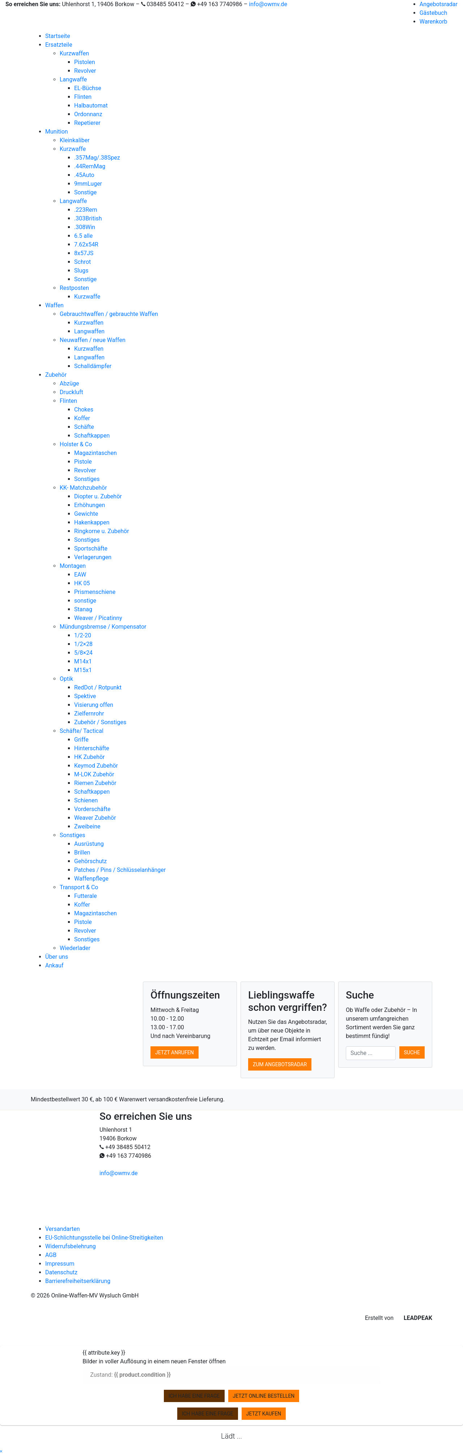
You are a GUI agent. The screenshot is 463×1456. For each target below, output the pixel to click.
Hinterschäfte (91, 748)
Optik (66, 678)
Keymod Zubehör (96, 765)
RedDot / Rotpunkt (98, 687)
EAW (80, 574)
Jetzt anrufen (174, 1052)
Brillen (82, 852)
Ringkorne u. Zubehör (101, 531)
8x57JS (83, 253)
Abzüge (69, 383)
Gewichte (86, 513)
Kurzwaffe (73, 148)
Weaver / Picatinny (98, 618)
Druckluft (71, 392)
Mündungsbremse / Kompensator (103, 626)
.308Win (84, 227)
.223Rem (85, 209)
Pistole (83, 461)
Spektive (85, 696)
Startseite (57, 36)
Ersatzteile (58, 44)
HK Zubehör (89, 757)
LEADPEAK (413, 1317)
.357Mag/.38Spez (97, 157)
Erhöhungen (89, 505)
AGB (50, 1255)
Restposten (74, 287)
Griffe (81, 739)
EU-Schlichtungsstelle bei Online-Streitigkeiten (104, 1237)
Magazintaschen (95, 453)
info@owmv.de (268, 4)
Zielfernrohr (89, 713)
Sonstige (85, 192)
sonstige (85, 600)
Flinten (83, 96)
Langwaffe (73, 79)
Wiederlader (75, 948)
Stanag (83, 609)
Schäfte (84, 426)
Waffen (54, 305)
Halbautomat (91, 105)
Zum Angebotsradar (280, 1064)
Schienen (86, 800)
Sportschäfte (90, 548)
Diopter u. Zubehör (98, 496)
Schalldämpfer (92, 366)
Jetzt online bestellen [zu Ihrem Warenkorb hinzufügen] (264, 1396)
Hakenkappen (92, 522)
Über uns (56, 956)
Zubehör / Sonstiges (100, 722)
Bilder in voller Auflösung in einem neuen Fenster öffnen (154, 1361)
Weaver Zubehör (95, 817)
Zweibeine (87, 826)
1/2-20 (82, 635)
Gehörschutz (90, 861)
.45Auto (84, 175)
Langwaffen (89, 331)
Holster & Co (76, 444)
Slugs (81, 270)
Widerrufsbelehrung (70, 1246)
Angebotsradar (439, 4)
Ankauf (54, 965)
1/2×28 (83, 644)
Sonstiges (87, 479)
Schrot (82, 261)
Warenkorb (433, 21)
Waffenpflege (91, 878)
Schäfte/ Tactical (81, 730)
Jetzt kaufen (263, 1414)
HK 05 (82, 583)
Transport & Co (79, 887)
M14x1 (83, 661)
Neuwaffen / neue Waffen (93, 340)
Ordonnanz (88, 114)
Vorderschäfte (92, 809)
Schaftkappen (92, 435)
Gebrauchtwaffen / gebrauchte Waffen (109, 314)
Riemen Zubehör (95, 783)
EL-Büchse (87, 88)
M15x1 (83, 670)
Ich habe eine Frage (194, 1396)
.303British (88, 218)
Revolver (85, 70)
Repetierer (87, 122)
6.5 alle (83, 235)
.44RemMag (89, 166)
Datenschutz (61, 1272)
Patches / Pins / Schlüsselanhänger (120, 869)
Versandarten (62, 1228)
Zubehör (56, 374)
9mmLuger (88, 183)
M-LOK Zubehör (94, 774)
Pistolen (84, 62)
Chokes (83, 409)
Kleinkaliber (75, 140)
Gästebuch (433, 12)
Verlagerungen (92, 557)
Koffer (82, 418)
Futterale (85, 895)
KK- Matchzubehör (83, 487)
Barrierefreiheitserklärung (77, 1281)
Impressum (60, 1263)
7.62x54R (86, 244)
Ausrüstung (89, 843)
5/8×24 (83, 652)
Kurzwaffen (74, 53)
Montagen (73, 565)
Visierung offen (93, 704)
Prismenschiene (94, 591)
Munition (56, 131)
